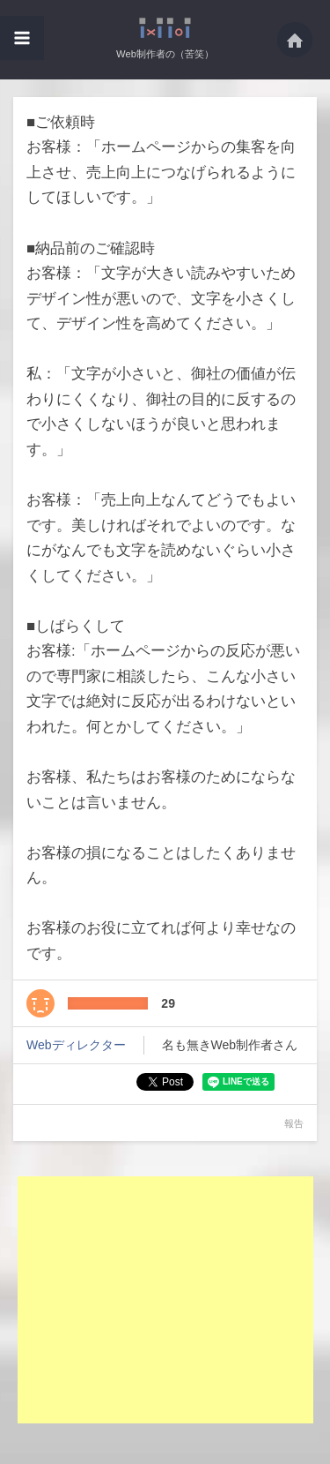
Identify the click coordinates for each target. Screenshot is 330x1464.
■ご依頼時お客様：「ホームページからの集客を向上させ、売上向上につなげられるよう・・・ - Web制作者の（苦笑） (165, 28)
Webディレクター (76, 1045)
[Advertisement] (165, 1299)
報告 (294, 1123)
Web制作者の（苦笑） (165, 54)
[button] (22, 38)
